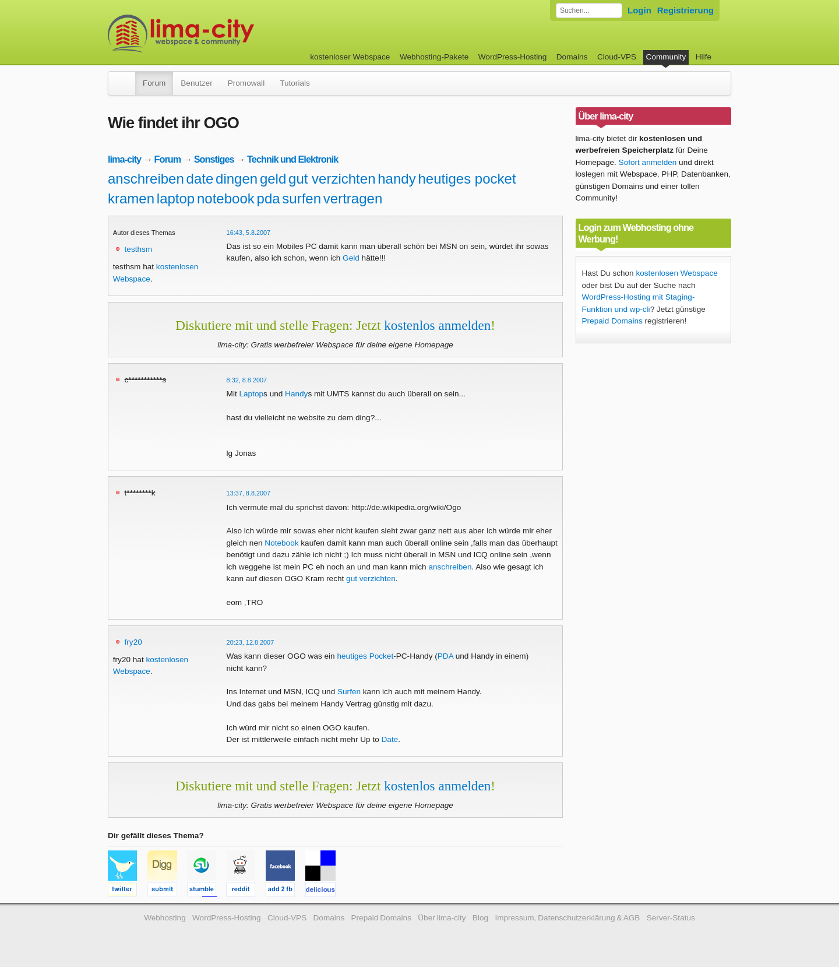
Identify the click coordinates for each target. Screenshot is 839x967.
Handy (296, 393)
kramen (131, 198)
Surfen (349, 691)
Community (666, 56)
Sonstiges (214, 159)
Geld (351, 258)
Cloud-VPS (616, 56)
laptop (176, 198)
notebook (226, 198)
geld (273, 179)
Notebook (281, 543)
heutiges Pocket (365, 656)
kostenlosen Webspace (676, 273)
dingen (237, 179)
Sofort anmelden (648, 162)
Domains (572, 56)
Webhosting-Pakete (434, 56)
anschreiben (146, 179)
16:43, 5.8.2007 (249, 232)
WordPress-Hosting (512, 56)
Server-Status (671, 917)
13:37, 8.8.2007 (249, 493)
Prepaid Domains (612, 321)
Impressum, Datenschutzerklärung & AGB (567, 917)
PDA (445, 656)
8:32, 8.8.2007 (247, 380)
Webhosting (165, 917)
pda (268, 198)
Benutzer (196, 83)
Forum (154, 83)
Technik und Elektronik (292, 159)
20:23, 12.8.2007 (250, 642)
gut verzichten (331, 179)
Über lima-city (442, 917)
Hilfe (703, 56)
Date (390, 739)
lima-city (124, 159)
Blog (480, 917)
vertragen (352, 198)
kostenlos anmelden (437, 325)
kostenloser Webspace (350, 56)
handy (396, 179)
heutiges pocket (467, 179)
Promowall (246, 83)
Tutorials (295, 83)
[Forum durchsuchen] (589, 10)
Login (639, 10)
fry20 (133, 642)
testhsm (139, 249)
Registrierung (685, 10)
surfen (301, 198)
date (200, 179)
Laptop (251, 393)
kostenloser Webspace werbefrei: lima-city (224, 33)
